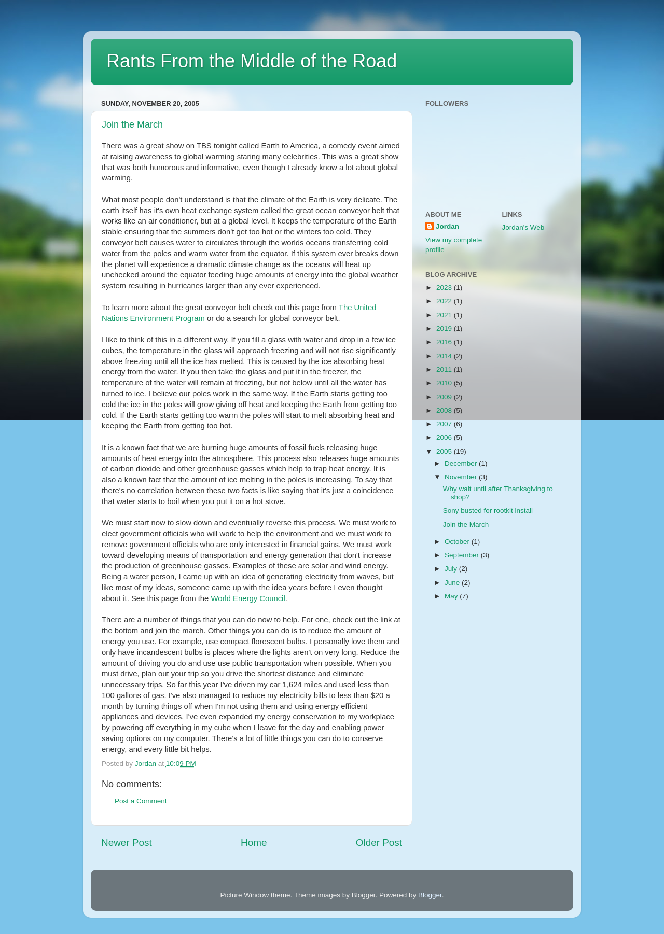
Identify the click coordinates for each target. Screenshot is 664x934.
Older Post (379, 842)
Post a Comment (141, 801)
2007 (445, 424)
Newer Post (126, 842)
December (462, 463)
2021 (445, 315)
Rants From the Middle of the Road (251, 61)
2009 (445, 397)
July (452, 569)
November (462, 477)
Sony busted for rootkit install (488, 510)
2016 (445, 342)
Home (254, 842)
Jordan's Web (523, 227)
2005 (445, 451)
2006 (445, 437)
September (463, 555)
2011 (445, 369)
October (458, 542)
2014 (445, 356)
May (452, 596)
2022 (445, 301)
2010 (445, 383)
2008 (445, 410)
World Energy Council (248, 598)
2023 (445, 287)
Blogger (430, 895)
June (453, 583)
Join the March (132, 124)
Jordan (447, 226)
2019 (445, 328)
